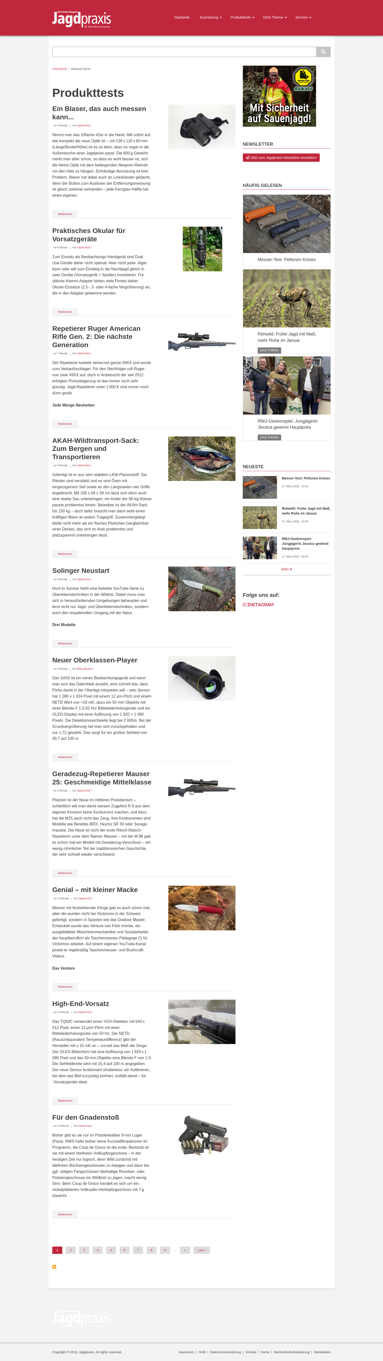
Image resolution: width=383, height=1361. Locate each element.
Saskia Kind (83, 125)
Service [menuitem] (301, 17)
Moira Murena (84, 669)
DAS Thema (269, 350)
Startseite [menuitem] (182, 17)
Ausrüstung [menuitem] (209, 17)
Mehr (285, 569)
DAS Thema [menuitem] (273, 17)
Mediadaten (322, 1352)
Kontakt (250, 1352)
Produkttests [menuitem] (241, 17)
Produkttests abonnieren (54, 1267)
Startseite (59, 69)
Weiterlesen (68, 215)
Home (265, 1352)
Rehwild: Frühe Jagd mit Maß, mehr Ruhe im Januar (287, 337)
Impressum (186, 1352)
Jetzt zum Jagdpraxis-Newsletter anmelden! (281, 158)
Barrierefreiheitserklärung (291, 1352)
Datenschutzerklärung (225, 1352)
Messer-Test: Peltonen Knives (287, 259)
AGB (202, 1352)
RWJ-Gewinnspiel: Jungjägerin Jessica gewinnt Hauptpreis (288, 424)
